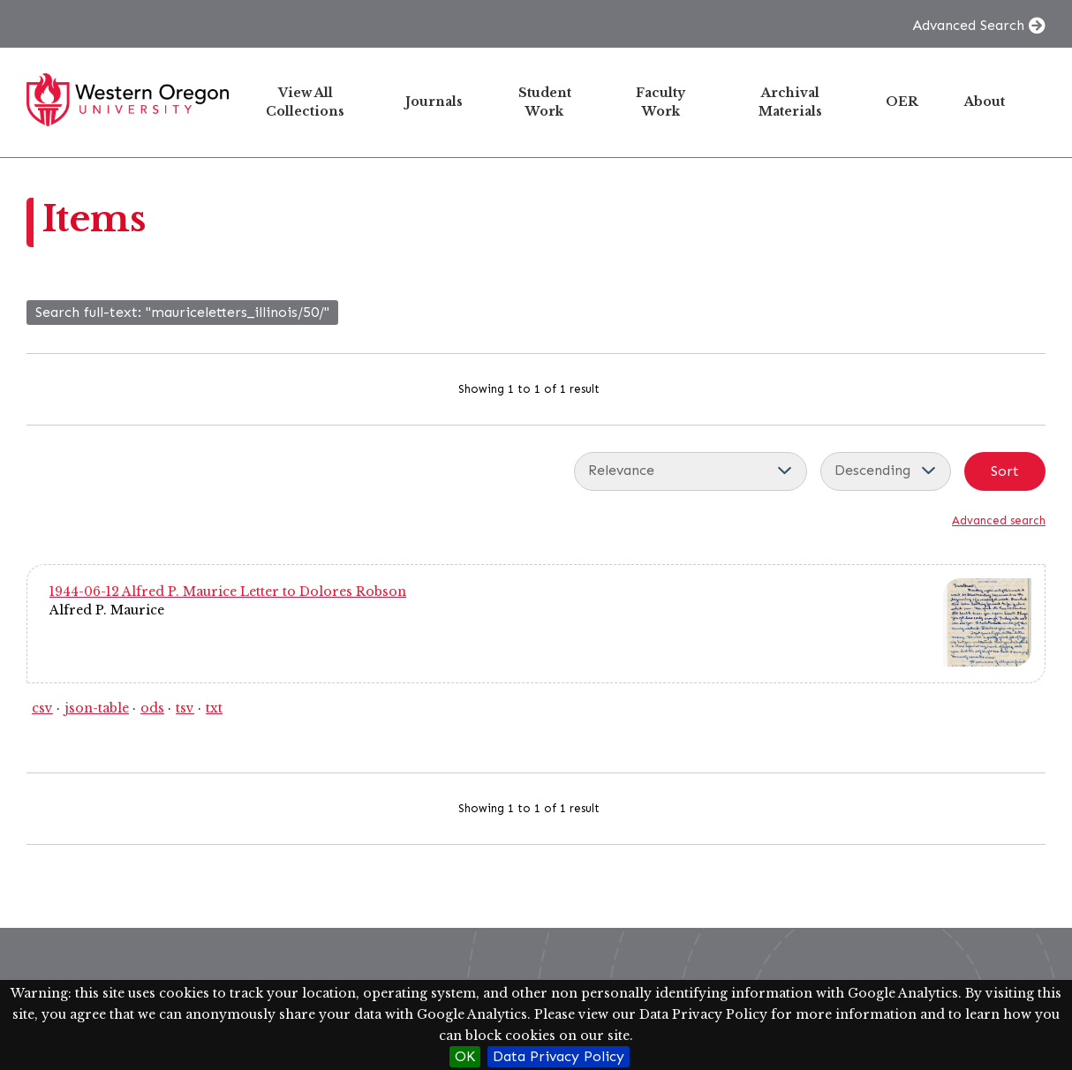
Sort (1005, 471)
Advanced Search (968, 25)
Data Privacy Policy (558, 1056)
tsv (185, 708)
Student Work (544, 102)
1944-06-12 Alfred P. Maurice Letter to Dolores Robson (227, 591)
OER (902, 101)
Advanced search (999, 520)
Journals (434, 101)
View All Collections (305, 102)
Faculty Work (660, 102)
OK (465, 1056)
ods (152, 708)
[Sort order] (885, 471)
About (984, 101)
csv (42, 708)
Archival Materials (790, 102)
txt (214, 708)
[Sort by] (690, 471)
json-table (96, 708)
